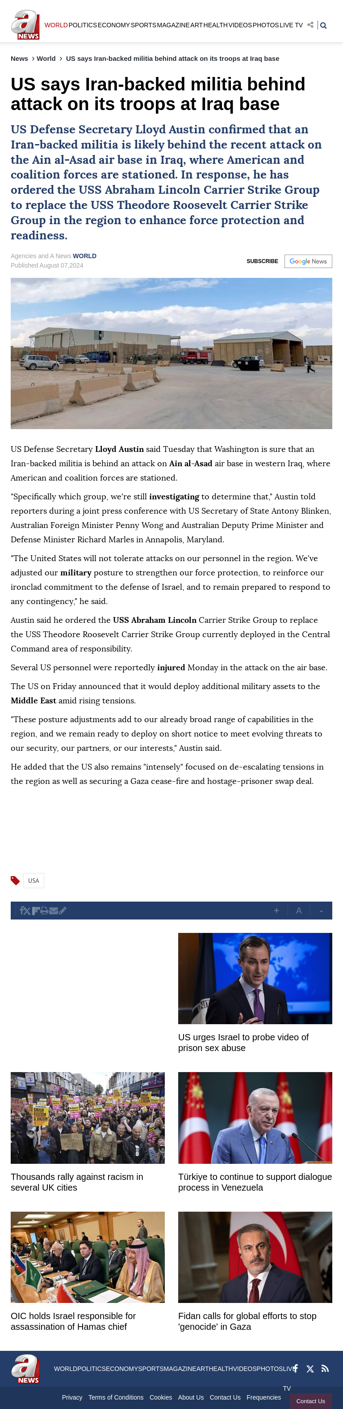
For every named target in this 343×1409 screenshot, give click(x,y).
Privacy (72, 1397)
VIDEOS (240, 25)
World (46, 58)
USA (33, 881)
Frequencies (264, 1397)
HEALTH (216, 25)
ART (196, 25)
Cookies (161, 1397)
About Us (191, 1397)
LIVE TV (291, 25)
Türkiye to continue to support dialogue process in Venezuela (255, 1182)
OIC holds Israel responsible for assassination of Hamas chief (73, 1321)
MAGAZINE (173, 25)
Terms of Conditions (116, 1397)
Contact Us (311, 1401)
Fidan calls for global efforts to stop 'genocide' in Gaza (247, 1321)
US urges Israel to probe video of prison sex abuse (243, 1042)
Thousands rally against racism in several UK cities (77, 1182)
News (19, 58)
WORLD (56, 25)
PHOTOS (266, 25)
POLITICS (82, 25)
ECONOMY (114, 25)
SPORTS (143, 25)
